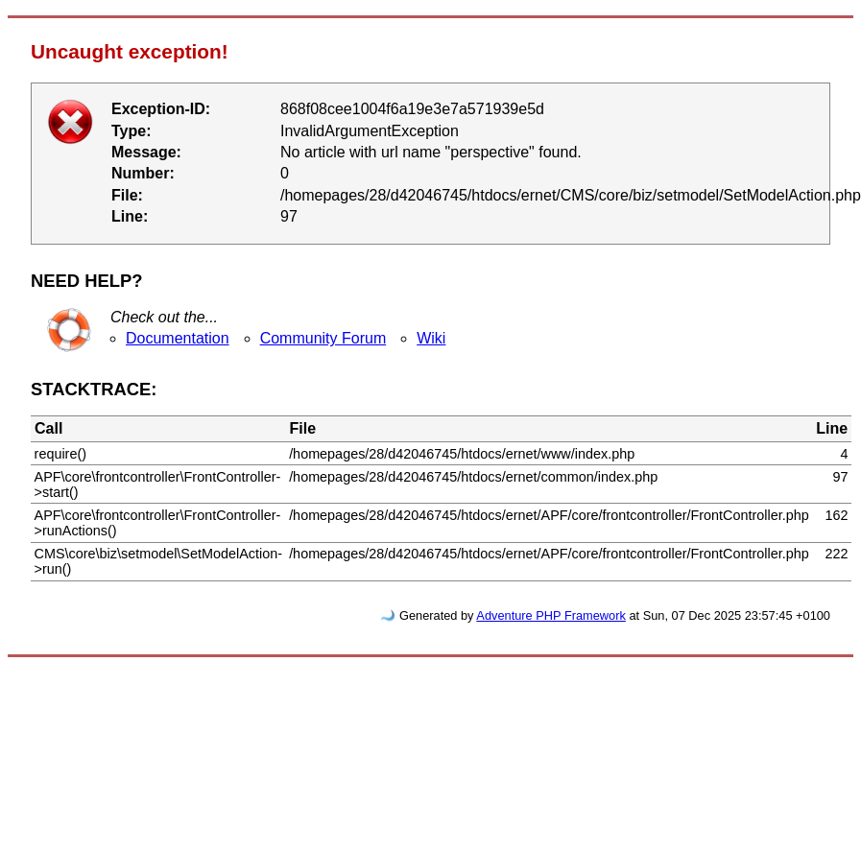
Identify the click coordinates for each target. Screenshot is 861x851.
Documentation (177, 338)
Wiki (431, 338)
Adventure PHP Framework (551, 615)
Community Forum (323, 338)
